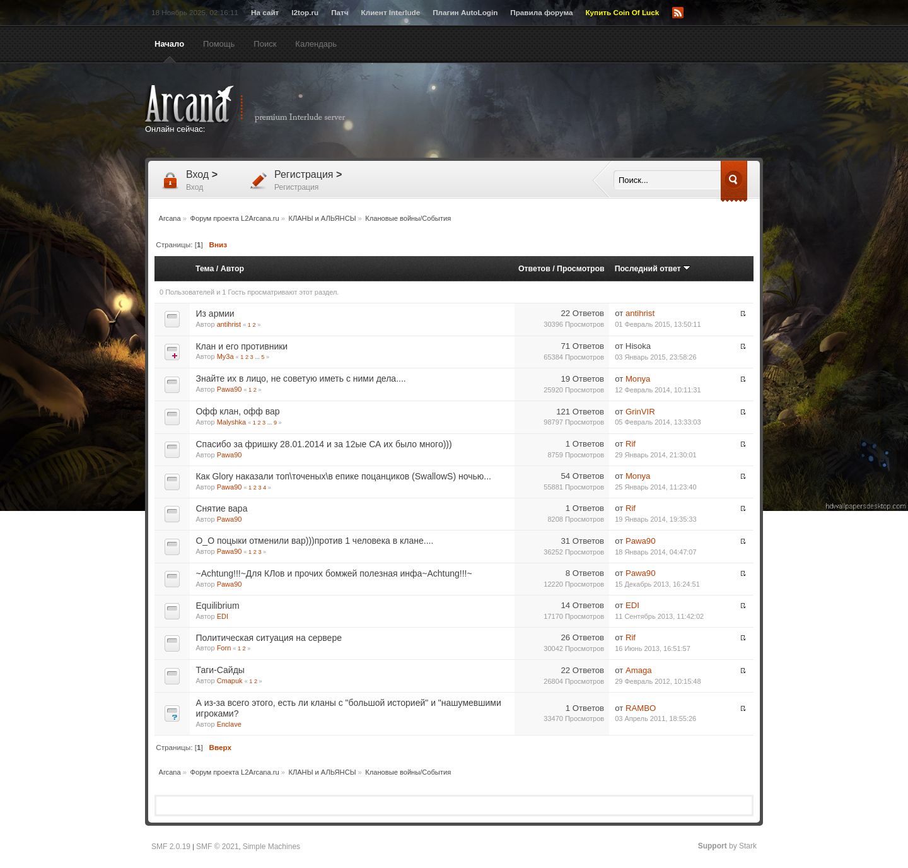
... (258, 357)
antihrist (229, 324)
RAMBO (641, 708)
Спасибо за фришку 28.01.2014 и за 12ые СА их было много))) (323, 444)
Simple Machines (271, 846)
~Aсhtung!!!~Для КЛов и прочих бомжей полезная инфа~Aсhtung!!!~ (333, 573)
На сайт (265, 12)
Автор (232, 268)
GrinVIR (640, 411)
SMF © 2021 (217, 846)
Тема (204, 268)
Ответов (534, 268)
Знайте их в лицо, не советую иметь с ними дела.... (300, 378)
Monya (638, 379)
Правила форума (541, 12)
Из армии (214, 313)
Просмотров (581, 268)
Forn (224, 648)
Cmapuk (230, 680)
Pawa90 (229, 389)
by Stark (727, 846)
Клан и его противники (241, 346)
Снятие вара (221, 508)
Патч (339, 12)
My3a (225, 356)
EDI (222, 616)
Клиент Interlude (391, 12)
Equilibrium (217, 606)
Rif (631, 444)
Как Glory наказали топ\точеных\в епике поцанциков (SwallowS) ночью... (343, 476)
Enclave (229, 724)
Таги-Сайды (219, 670)
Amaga (639, 670)
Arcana (258, 104)
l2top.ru (304, 12)
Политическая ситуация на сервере (268, 638)
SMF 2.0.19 (170, 846)
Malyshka (231, 422)
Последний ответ (652, 268)
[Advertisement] (577, 112)
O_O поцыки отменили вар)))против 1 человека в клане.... (314, 541)
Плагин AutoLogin (465, 12)
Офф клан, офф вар (237, 411)
